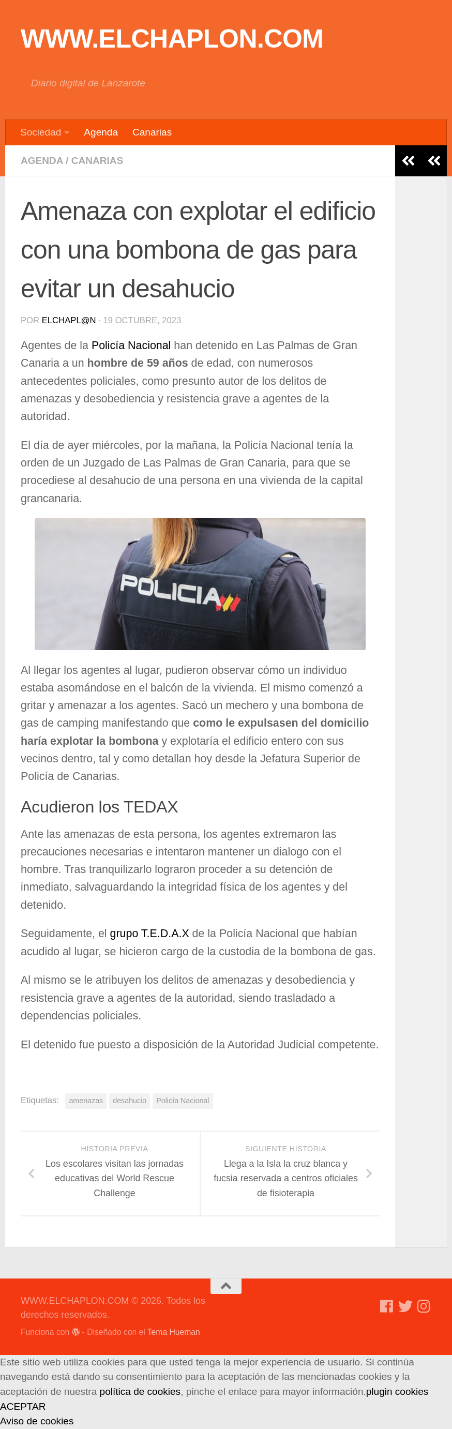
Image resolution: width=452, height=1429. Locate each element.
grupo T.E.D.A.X (151, 933)
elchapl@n (69, 320)
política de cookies (140, 1391)
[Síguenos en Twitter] (405, 1306)
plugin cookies (397, 1391)
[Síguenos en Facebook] (387, 1306)
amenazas (86, 1100)
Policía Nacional (133, 345)
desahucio (129, 1100)
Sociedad (40, 132)
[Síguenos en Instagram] (424, 1306)
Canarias (152, 132)
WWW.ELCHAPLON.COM (172, 38)
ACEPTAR (23, 1406)
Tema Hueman (173, 1332)
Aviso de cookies (36, 1421)
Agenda (101, 132)
